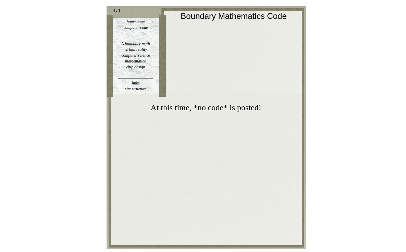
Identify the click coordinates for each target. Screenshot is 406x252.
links (136, 83)
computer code (136, 27)
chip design (135, 67)
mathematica (135, 61)
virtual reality (135, 49)
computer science (135, 55)
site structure (136, 89)
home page (136, 21)
